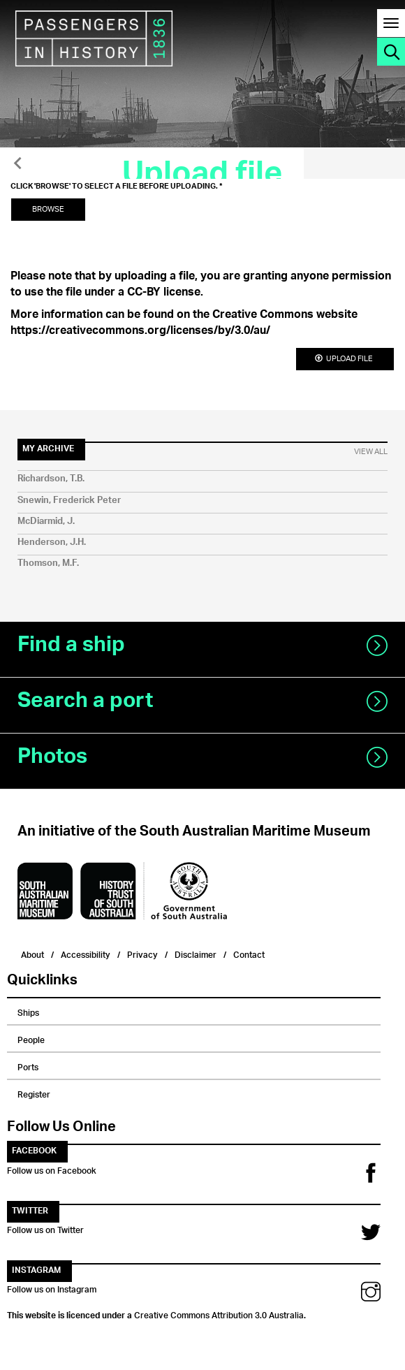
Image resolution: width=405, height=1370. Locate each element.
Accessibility (85, 953)
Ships (28, 1011)
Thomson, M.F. (48, 563)
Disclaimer (195, 953)
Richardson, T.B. (50, 479)
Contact (249, 953)
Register (33, 1093)
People (31, 1038)
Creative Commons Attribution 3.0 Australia (219, 1313)
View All (371, 452)
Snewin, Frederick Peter (69, 500)
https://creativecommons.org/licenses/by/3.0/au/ (140, 331)
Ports (27, 1065)
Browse (48, 209)
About (32, 953)
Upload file (344, 358)
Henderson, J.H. (51, 542)
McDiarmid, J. (46, 521)
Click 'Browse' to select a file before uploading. (116, 186)
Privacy (142, 953)
